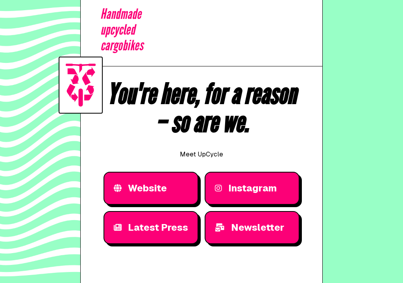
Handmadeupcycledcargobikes (121, 30)
